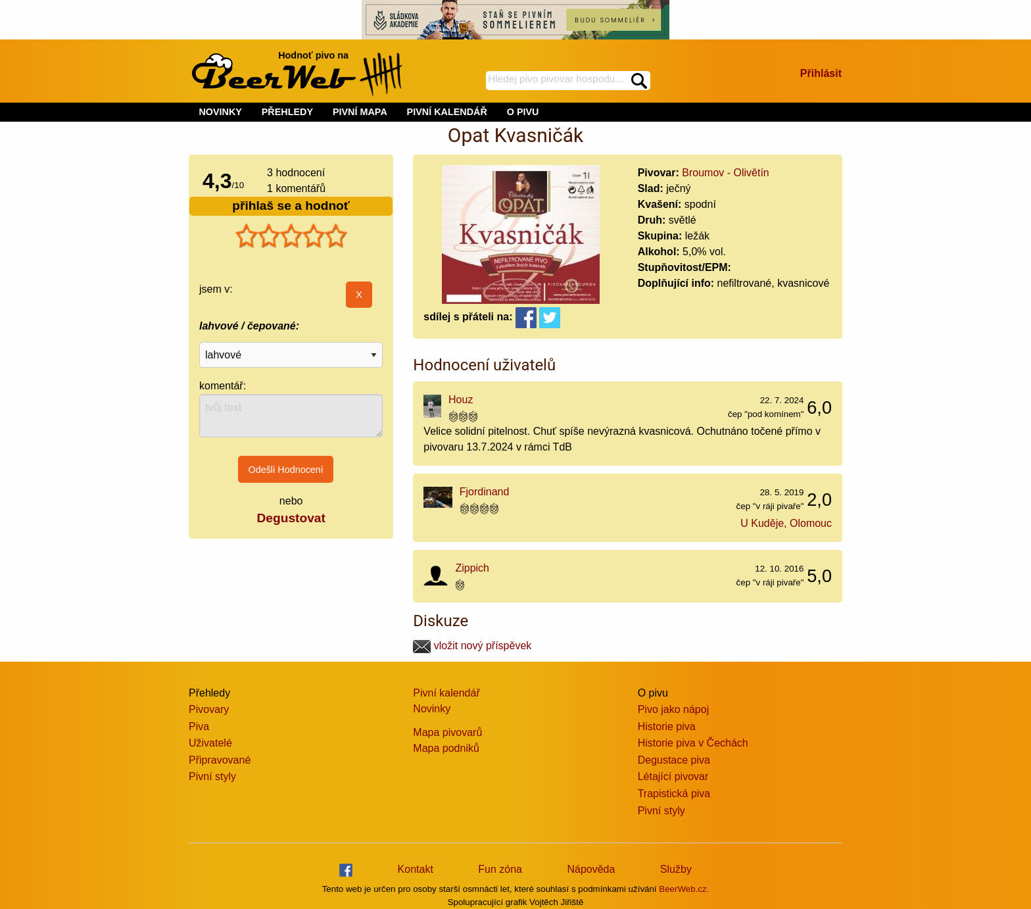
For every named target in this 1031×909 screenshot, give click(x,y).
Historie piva (667, 726)
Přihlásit (821, 73)
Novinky (431, 708)
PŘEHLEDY (287, 112)
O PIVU (523, 112)
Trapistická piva (674, 793)
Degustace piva (674, 760)
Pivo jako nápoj (673, 709)
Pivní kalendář (446, 693)
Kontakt (415, 869)
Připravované (220, 760)
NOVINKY (220, 112)
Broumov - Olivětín (725, 172)
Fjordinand (485, 491)
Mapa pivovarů (447, 732)
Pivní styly (212, 776)
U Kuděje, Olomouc (786, 523)
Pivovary (209, 709)
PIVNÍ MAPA (360, 112)
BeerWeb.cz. (684, 889)
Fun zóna (500, 869)
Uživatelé (210, 743)
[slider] (291, 236)
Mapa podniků (446, 748)
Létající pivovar (673, 776)
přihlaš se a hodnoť (291, 205)
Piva (199, 726)
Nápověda (591, 869)
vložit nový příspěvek (472, 645)
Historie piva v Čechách (693, 743)
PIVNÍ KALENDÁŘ (447, 112)
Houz (460, 399)
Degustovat (290, 518)
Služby (676, 869)
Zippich (472, 568)
